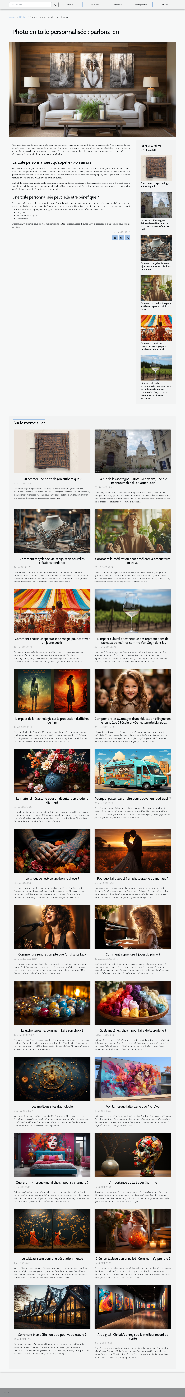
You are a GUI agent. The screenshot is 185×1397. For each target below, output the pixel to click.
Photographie (141, 4)
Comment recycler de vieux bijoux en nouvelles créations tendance (156, 266)
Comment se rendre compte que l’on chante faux (52, 954)
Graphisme (94, 4)
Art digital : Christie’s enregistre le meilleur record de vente (133, 1336)
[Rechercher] (30, 4)
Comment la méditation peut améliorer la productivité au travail (156, 306)
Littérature (117, 4)
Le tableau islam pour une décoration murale (52, 1258)
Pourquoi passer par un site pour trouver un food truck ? (133, 798)
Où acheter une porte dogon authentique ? (155, 185)
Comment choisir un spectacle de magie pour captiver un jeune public (153, 346)
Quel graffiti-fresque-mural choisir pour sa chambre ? (52, 1182)
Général (164, 4)
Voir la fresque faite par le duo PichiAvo (133, 1106)
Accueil (12, 17)
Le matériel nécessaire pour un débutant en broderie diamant (52, 800)
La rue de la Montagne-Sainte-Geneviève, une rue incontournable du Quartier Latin (155, 225)
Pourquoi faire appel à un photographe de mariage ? (133, 878)
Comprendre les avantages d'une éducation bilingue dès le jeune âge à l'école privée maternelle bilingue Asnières (133, 722)
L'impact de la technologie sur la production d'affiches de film (52, 720)
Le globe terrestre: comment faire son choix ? (52, 1030)
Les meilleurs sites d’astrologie (52, 1106)
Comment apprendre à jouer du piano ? (133, 954)
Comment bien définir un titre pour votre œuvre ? (52, 1335)
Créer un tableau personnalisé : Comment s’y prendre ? (132, 1258)
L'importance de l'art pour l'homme (133, 1182)
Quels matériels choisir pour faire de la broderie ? (132, 1030)
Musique (71, 4)
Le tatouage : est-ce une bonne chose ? (52, 878)
